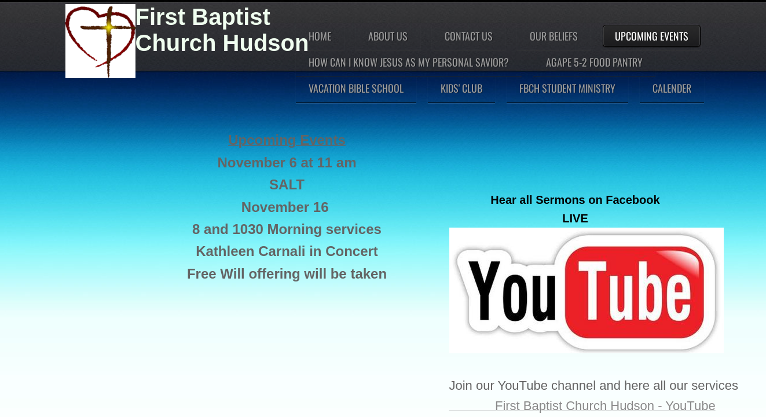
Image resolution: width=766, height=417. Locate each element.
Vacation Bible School (356, 88)
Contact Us (469, 35)
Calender (672, 88)
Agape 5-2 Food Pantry (594, 62)
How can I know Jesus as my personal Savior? (409, 62)
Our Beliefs (554, 35)
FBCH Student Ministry (567, 88)
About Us (388, 35)
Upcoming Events (651, 35)
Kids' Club (461, 88)
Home (320, 35)
